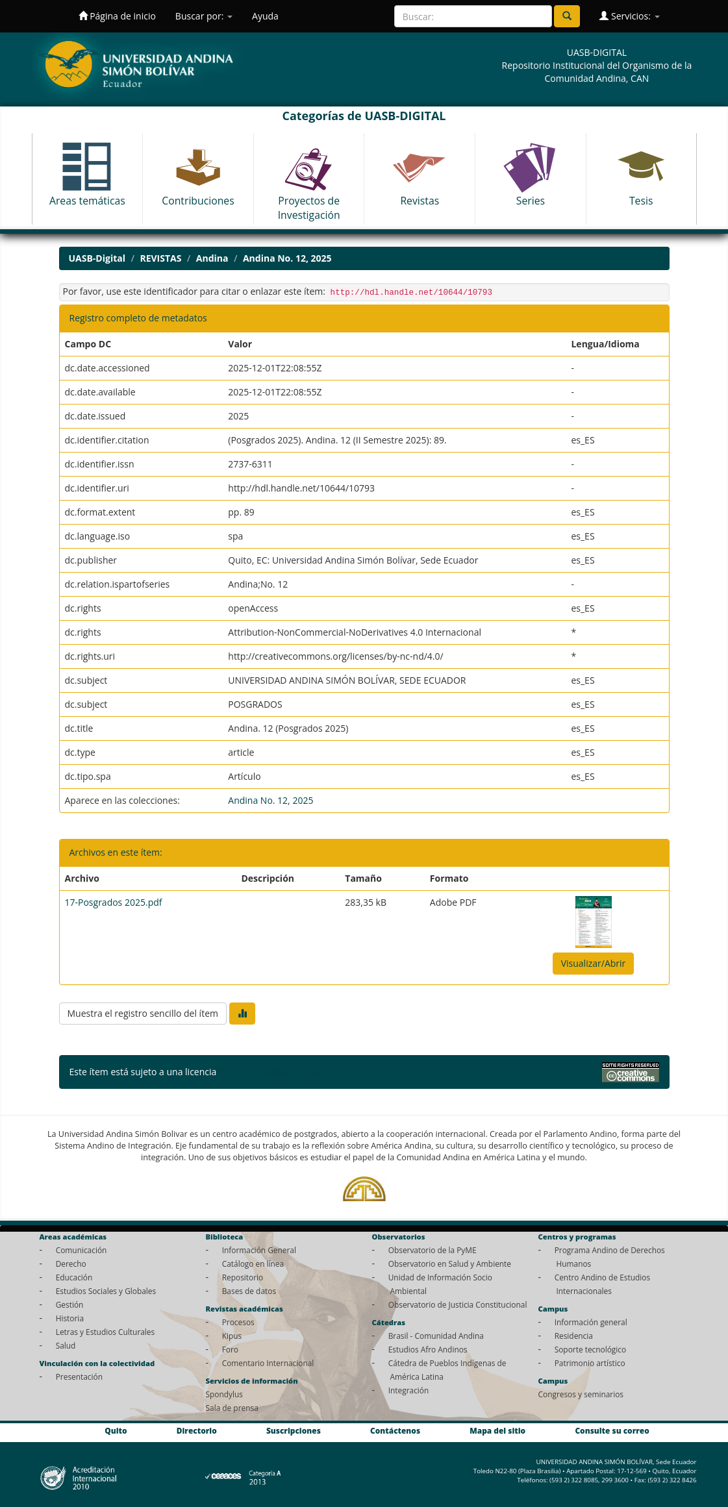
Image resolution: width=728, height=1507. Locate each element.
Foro (230, 1349)
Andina (212, 258)
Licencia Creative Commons (277, 1071)
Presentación (79, 1376)
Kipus (232, 1335)
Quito (116, 1430)
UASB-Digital (97, 258)
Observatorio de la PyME (432, 1250)
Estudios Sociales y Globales (106, 1291)
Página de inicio (117, 16)
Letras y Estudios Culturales (105, 1331)
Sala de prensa (232, 1407)
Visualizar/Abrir (593, 963)
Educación (74, 1277)
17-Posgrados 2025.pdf (113, 902)
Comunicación (81, 1250)
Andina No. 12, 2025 (287, 258)
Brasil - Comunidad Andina (436, 1335)
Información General (259, 1250)
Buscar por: (203, 16)
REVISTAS (160, 258)
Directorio (197, 1430)
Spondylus (224, 1394)
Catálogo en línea (253, 1263)
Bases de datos (249, 1291)
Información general (591, 1322)
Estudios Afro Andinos (428, 1349)
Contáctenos (395, 1430)
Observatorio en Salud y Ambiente (449, 1263)
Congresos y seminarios (580, 1394)
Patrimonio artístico (590, 1363)
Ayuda (265, 16)
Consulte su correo (612, 1430)
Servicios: (629, 16)
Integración (408, 1390)
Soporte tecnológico (590, 1349)
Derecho (71, 1263)
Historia (70, 1318)
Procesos (238, 1322)
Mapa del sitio (497, 1430)
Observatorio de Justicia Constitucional (457, 1304)
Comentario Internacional (268, 1363)
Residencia (574, 1335)
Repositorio (243, 1277)
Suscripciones (293, 1430)
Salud (66, 1345)
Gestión (70, 1304)
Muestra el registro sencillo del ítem (143, 1013)
